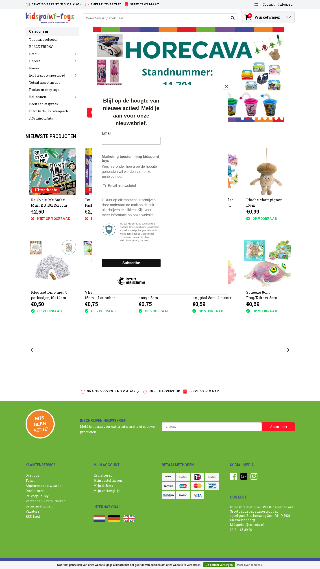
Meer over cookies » (250, 565)
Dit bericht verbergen (219, 565)
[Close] (226, 86)
